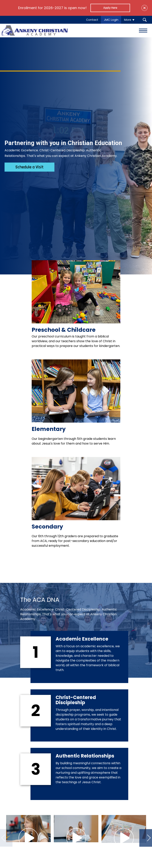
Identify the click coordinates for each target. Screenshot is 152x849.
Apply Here (110, 8)
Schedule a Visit (29, 167)
